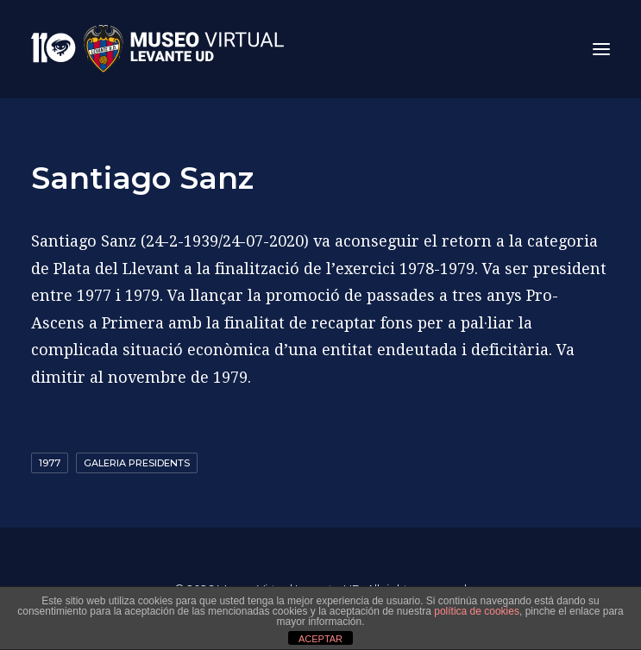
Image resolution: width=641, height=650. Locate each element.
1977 (49, 463)
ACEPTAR (320, 639)
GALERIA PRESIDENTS (137, 463)
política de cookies (476, 611)
